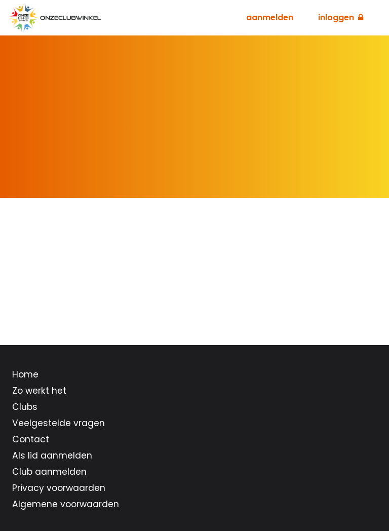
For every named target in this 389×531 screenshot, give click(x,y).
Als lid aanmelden (52, 455)
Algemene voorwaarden (65, 504)
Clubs (24, 407)
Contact (30, 439)
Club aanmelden (49, 472)
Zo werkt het (39, 391)
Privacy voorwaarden (58, 488)
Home (25, 374)
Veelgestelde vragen (58, 423)
